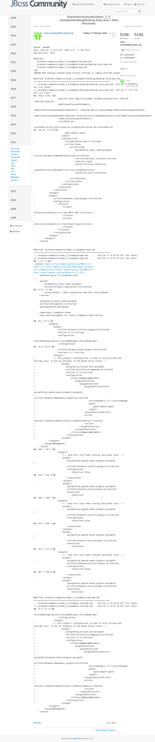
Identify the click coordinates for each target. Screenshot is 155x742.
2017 (13, 97)
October (14, 154)
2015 (13, 115)
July (12, 163)
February (15, 177)
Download (15, 232)
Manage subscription (131, 50)
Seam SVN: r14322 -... (44, 26)
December (15, 149)
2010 (13, 200)
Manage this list (112, 4)
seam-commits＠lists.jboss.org (58, 33)
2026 (13, 18)
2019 (13, 80)
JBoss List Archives (52, 4)
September (15, 157)
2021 (13, 62)
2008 (13, 217)
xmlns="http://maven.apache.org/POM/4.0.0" (68, 264)
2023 (13, 44)
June (13, 166)
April (13, 171)
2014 (13, 124)
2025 (13, 26)
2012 (13, 142)
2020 (13, 71)
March (13, 174)
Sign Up (139, 4)
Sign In (128, 4)
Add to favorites (128, 62)
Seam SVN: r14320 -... (134, 26)
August (14, 160)
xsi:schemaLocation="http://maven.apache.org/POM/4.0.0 (64, 269)
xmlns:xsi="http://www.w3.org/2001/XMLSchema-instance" (64, 266)
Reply (37, 723)
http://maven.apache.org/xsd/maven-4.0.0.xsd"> (59, 272)
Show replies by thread (105, 730)
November (15, 151)
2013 (13, 133)
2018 (13, 89)
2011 (13, 191)
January (14, 180)
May (12, 168)
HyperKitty (76, 738)
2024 (13, 35)
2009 (13, 209)
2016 (13, 106)
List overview (16, 226)
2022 (13, 53)
